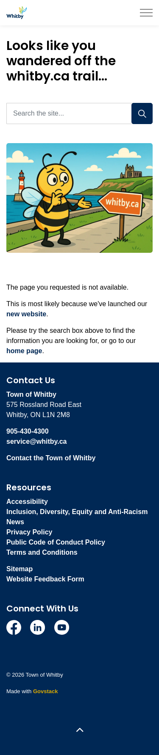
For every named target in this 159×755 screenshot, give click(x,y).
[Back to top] (79, 730)
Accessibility (27, 501)
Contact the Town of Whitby (50, 458)
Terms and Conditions (42, 552)
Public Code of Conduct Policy (55, 542)
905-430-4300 (27, 431)
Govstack (45, 691)
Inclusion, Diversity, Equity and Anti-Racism (77, 511)
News (15, 521)
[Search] (142, 113)
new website (26, 314)
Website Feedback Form (45, 579)
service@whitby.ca (36, 441)
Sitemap (19, 568)
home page (24, 350)
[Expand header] (146, 12)
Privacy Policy (29, 532)
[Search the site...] (79, 113)
